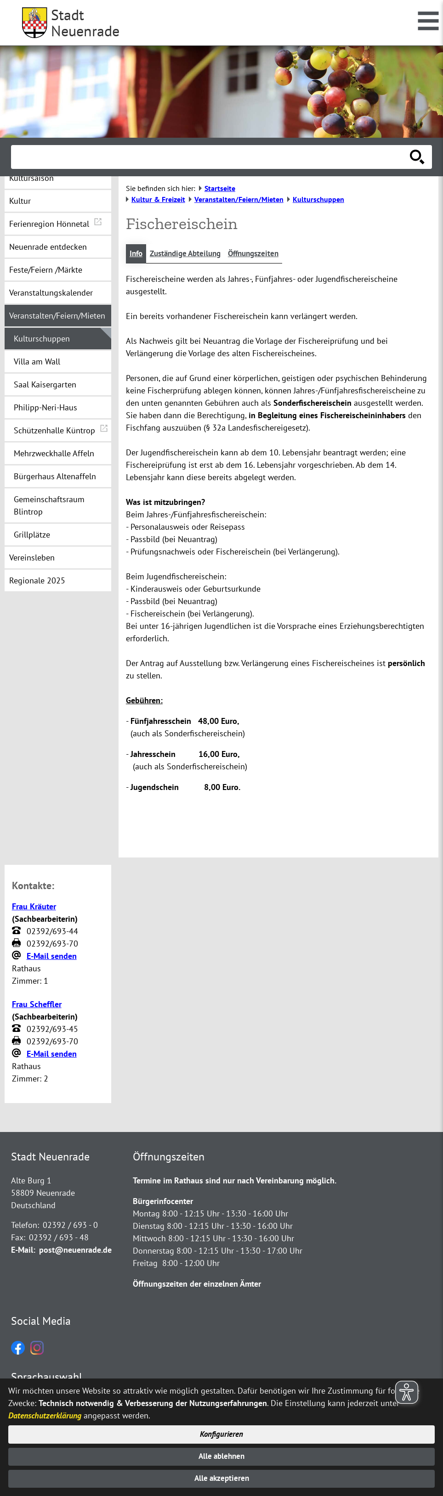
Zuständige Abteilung (189, 254)
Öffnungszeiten (262, 254)
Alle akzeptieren (221, 1478)
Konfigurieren (221, 1432)
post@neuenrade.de (75, 1250)
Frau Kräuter (34, 907)
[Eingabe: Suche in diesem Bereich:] (211, 157)
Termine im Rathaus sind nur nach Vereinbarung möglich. (234, 1181)
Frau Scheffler (37, 1004)
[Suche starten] (417, 157)
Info (137, 254)
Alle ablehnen (221, 1455)
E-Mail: (23, 1250)
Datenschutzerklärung (44, 1412)
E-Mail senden (52, 956)
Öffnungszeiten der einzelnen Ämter (197, 1284)
